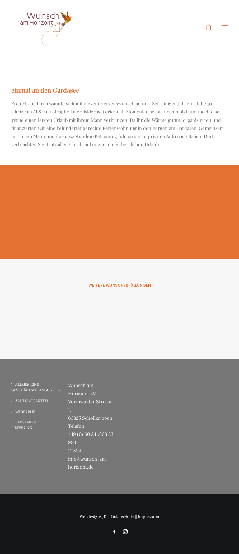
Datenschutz (122, 516)
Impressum (148, 516)
